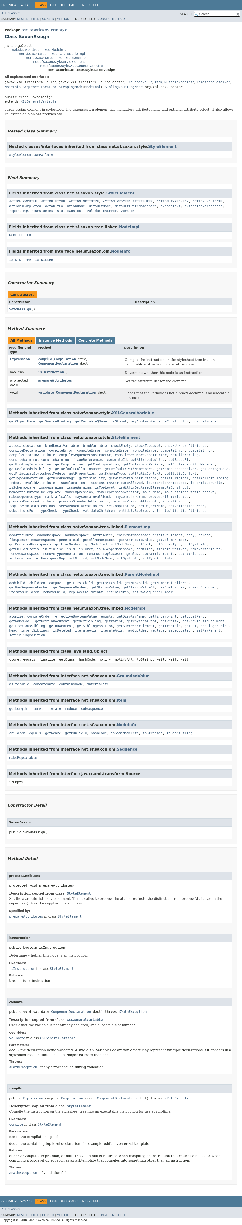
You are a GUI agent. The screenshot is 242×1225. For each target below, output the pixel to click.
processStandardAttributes (84, 501)
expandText (171, 206)
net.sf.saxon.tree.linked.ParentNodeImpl (52, 54)
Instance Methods (55, 340)
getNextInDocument (52, 621)
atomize (16, 616)
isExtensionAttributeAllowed (116, 483)
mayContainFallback (93, 497)
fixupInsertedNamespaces (32, 540)
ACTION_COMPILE (23, 201)
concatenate (44, 684)
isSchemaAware (22, 487)
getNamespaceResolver (177, 469)
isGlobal (119, 421)
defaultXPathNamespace (136, 206)
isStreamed (153, 733)
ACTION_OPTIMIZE (84, 201)
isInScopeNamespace (115, 549)
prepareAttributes (55, 380)
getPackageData (214, 469)
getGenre (53, 733)
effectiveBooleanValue (76, 616)
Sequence (31, 87)
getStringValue (105, 587)
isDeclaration (72, 483)
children (37, 583)
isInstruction (51, 372)
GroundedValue (139, 82)
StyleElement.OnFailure (31, 155)
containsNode (71, 684)
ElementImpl (138, 527)
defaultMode (100, 206)
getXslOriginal (175, 478)
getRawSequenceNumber (29, 587)
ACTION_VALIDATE (207, 201)
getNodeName (122, 544)
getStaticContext (145, 473)
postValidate (204, 421)
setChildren (118, 592)
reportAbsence (176, 501)
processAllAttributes (169, 497)
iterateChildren (24, 592)
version (128, 211)
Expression (20, 359)
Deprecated (69, 5)
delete (205, 535)
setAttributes (191, 554)
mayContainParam (130, 497)
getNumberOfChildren (170, 583)
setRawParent (208, 630)
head (13, 630)
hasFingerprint (214, 626)
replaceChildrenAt (86, 592)
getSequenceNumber (70, 587)
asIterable (19, 684)
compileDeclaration (27, 450)
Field (35, 19)
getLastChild (109, 583)
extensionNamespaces (203, 206)
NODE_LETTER (20, 235)
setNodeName (102, 558)
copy (190, 535)
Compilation (65, 359)
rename (93, 554)
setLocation (20, 558)
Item (159, 82)
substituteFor (22, 511)
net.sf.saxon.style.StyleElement (59, 62)
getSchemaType (112, 473)
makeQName (152, 492)
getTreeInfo (170, 626)
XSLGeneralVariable (38, 101)
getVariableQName (91, 421)
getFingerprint (163, 616)
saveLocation (180, 630)
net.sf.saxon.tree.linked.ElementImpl (56, 58)
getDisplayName (131, 616)
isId (71, 549)
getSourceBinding (55, 421)
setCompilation (121, 506)
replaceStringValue (121, 554)
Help (96, 5)
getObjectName (22, 421)
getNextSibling (87, 621)
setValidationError (186, 506)
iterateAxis (86, 630)
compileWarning (185, 455)
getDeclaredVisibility (30, 469)
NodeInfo (13, 87)
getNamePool (20, 621)
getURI (191, 626)
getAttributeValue (147, 459)
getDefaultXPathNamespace (129, 469)
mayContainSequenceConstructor (159, 421)
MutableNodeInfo (179, 82)
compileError (61, 450)
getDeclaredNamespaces (30, 544)
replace (157, 630)
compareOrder (39, 616)
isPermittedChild (206, 483)
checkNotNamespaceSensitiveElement (149, 535)
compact (56, 583)
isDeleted (62, 630)
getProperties (82, 473)
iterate (54, 709)
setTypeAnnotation (160, 558)
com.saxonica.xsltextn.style (44, 30)
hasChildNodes (172, 587)
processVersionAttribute (136, 501)
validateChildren (99, 511)
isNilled (144, 549)
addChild (17, 583)
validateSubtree (134, 511)
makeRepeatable (23, 758)
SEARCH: (186, 14)
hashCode (99, 733)
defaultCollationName (65, 206)
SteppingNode (71, 87)
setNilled (78, 558)
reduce (71, 709)
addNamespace (49, 535)
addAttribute (21, 535)
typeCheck (48, 511)
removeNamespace (24, 554)
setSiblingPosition (27, 635)
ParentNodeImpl (142, 574)
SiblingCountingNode (124, 87)
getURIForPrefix (24, 549)
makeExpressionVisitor (118, 492)
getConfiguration (103, 464)
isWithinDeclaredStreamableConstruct (154, 487)
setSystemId (128, 558)
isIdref (86, 549)
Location (49, 87)
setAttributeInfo (159, 554)
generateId (117, 459)
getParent (114, 621)
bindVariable (95, 446)
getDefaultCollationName (78, 469)
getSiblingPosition (95, 626)
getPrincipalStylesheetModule (37, 473)
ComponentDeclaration (58, 363)
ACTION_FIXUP (53, 201)
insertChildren (202, 587)
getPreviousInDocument (203, 621)
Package (25, 5)
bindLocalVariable (62, 446)
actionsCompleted (25, 206)
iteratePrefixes (171, 549)
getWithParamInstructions (132, 478)
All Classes (10, 13)
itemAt (37, 709)
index (14, 483)
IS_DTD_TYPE (20, 260)
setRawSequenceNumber (153, 592)
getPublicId (76, 733)
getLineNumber (68, 544)
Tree (53, 5)
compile (45, 359)
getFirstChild (80, 583)
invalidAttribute (39, 483)
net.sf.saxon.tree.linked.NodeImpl (39, 50)
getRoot (144, 544)
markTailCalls (58, 497)
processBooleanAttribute (32, 501)
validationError (102, 211)
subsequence (92, 709)
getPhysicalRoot (141, 621)
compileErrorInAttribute (32, 455)
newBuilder (137, 630)
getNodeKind (96, 544)
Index (86, 5)
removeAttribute (205, 549)
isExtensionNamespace (167, 483)
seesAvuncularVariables (81, 506)
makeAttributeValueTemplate (35, 492)
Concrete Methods (95, 340)
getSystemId (196, 544)
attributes (103, 535)
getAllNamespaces (99, 540)
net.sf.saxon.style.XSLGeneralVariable (71, 66)
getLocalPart (192, 616)
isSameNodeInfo (125, 733)
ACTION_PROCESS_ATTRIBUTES (128, 201)
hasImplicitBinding (211, 478)
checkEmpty (121, 446)
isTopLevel (105, 487)
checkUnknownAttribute (185, 446)
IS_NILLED (44, 260)
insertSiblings (35, 630)
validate (46, 392)
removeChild (54, 592)
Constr (48, 19)
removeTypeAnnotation (63, 554)
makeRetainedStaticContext (189, 492)
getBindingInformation (30, 464)
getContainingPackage (143, 464)
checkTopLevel (148, 446)
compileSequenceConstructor (85, 455)
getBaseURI (178, 459)
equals (107, 616)
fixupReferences (88, 459)
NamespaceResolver (213, 82)
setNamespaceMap (50, 558)
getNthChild (136, 583)
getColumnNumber (171, 540)
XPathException (133, 1012)
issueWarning (51, 487)
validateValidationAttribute (180, 511)
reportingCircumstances (31, 211)
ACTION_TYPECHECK (173, 201)
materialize (98, 684)
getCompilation (69, 464)
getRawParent (61, 626)
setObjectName (152, 506)
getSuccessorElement (136, 626)
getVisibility (92, 478)
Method (63, 19)
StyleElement (162, 146)
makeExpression (79, 492)
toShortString (180, 733)
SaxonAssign (20, 309)
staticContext (70, 211)
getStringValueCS (139, 587)
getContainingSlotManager (190, 464)
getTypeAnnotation (26, 478)
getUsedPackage (61, 478)
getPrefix (170, 621)
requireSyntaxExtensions (32, 506)
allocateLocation (25, 446)
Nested (22, 19)
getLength (18, 709)
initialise (53, 549)
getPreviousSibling (27, 626)
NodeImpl (93, 87)
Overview (9, 5)
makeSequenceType (25, 497)
